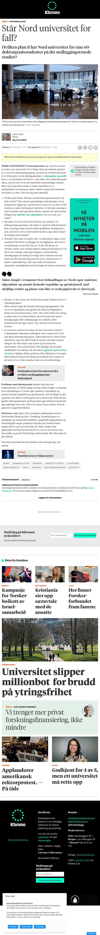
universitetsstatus (54, 463)
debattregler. (44, 840)
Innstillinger (91, 933)
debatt (6, 463)
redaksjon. (43, 837)
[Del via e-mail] (95, 147)
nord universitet (11, 468)
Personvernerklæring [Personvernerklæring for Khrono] (18, 839)
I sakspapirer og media (55, 176)
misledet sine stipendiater (30, 214)
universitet (74, 468)
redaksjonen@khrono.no (81, 818)
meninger (36, 468)
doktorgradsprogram (54, 468)
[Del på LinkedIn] (90, 147)
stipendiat (37, 463)
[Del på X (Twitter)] (85, 147)
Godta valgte (26, 927)
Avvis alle (13, 927)
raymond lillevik (21, 463)
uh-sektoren (73, 463)
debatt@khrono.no (78, 821)
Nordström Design (85, 854)
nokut (26, 468)
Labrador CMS (81, 860)
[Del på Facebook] (80, 147)
